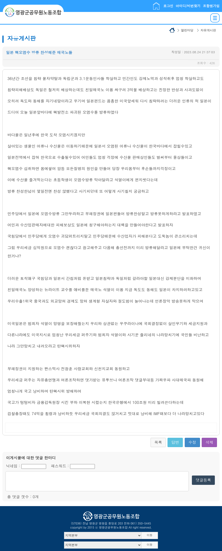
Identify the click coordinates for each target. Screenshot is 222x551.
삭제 (209, 442)
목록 (158, 442)
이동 (149, 535)
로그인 (168, 5)
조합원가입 (211, 5)
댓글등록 (203, 480)
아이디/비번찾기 (188, 5)
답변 (175, 442)
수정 (192, 442)
